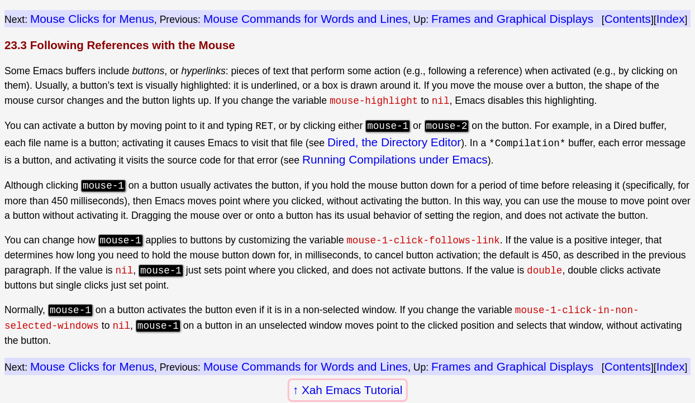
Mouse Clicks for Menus (92, 18)
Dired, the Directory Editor (394, 142)
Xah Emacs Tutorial (352, 389)
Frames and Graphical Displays (512, 18)
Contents (627, 18)
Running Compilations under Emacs (395, 159)
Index (670, 18)
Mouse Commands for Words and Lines (305, 18)
